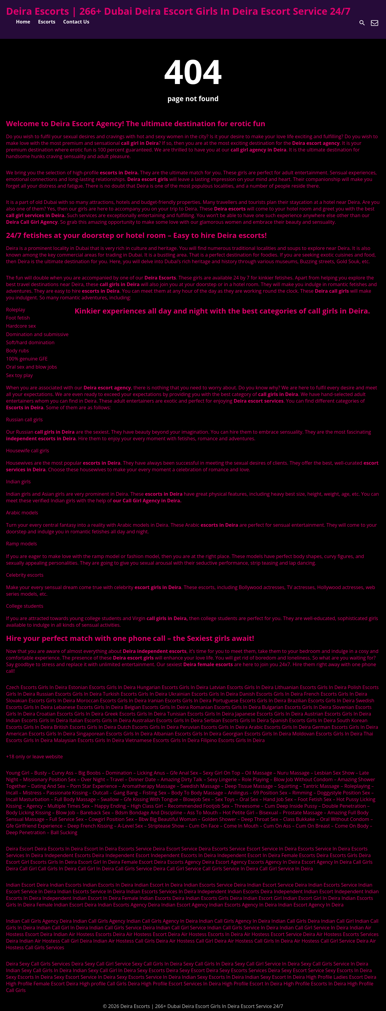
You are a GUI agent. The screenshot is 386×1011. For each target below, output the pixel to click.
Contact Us (76, 21)
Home (23, 21)
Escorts (46, 21)
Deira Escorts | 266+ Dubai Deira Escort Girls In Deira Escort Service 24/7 (178, 11)
